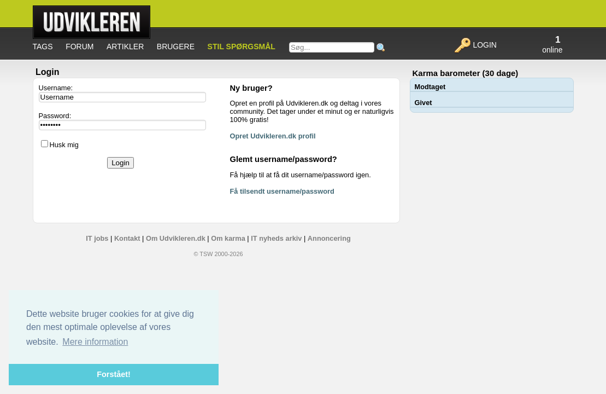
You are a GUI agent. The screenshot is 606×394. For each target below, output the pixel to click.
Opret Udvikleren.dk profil (273, 136)
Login (475, 44)
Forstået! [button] (114, 374)
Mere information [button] (95, 341)
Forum (79, 46)
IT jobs (97, 238)
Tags (43, 46)
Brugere (176, 46)
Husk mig (64, 145)
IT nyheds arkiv (276, 238)
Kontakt (127, 238)
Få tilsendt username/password (282, 191)
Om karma (228, 238)
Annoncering (329, 238)
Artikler (125, 46)
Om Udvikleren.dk (175, 238)
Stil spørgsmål (241, 46)
